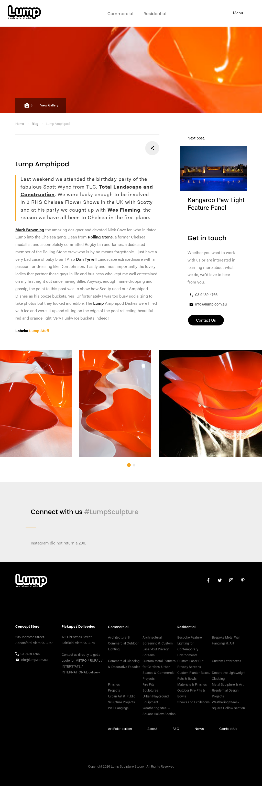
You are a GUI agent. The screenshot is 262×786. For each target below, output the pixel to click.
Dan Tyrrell (86, 259)
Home (19, 123)
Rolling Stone (100, 237)
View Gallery (49, 105)
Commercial (120, 14)
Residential (155, 14)
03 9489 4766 (203, 295)
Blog (35, 123)
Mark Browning (29, 230)
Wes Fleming (123, 209)
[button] (129, 476)
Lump (98, 303)
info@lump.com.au (208, 304)
